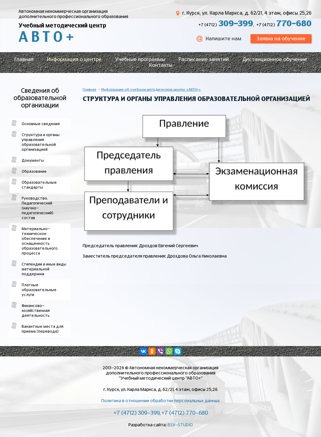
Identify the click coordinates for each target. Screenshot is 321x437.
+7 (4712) (225, 25)
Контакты (160, 65)
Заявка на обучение (281, 38)
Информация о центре (74, 59)
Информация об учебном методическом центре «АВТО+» (151, 89)
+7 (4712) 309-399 (137, 413)
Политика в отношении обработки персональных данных (160, 401)
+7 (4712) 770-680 (184, 413)
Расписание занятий (204, 59)
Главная (24, 59)
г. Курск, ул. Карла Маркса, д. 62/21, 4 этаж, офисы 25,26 (247, 13)
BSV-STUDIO (180, 425)
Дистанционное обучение (274, 59)
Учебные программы (140, 59)
